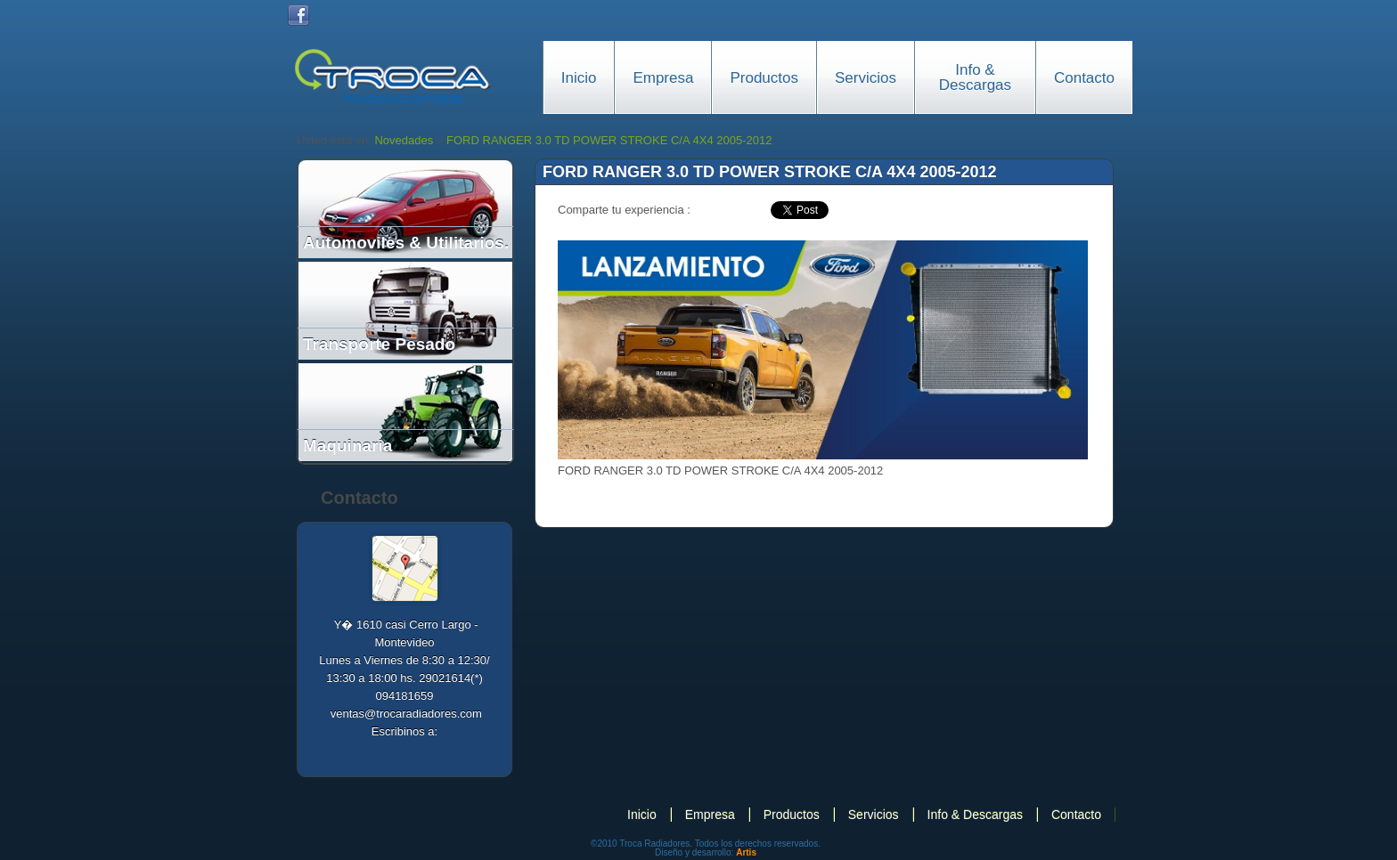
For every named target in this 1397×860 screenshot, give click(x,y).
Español (1052, 15)
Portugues (1112, 15)
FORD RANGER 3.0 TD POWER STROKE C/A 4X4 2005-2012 (609, 140)
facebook (735, 210)
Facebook (298, 15)
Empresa (663, 77)
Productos (764, 77)
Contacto (1084, 77)
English (1082, 15)
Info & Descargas (975, 77)
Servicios (865, 77)
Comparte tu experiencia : (624, 209)
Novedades (403, 140)
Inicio (579, 77)
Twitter (328, 15)
